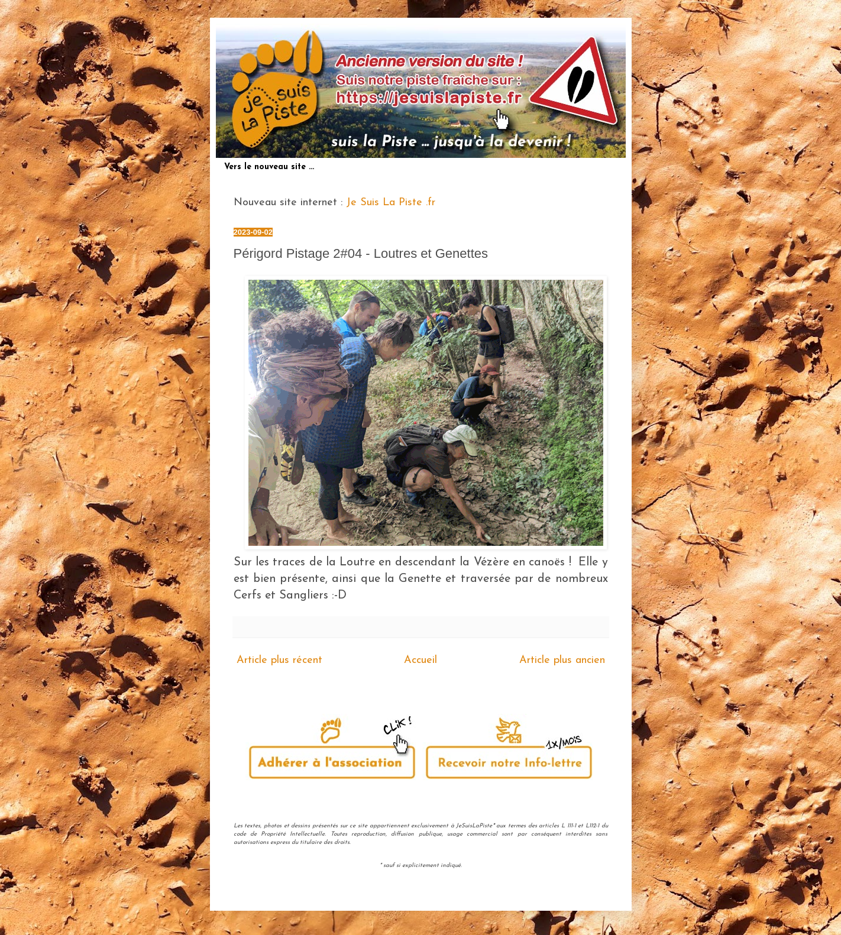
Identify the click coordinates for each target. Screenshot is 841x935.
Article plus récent (279, 660)
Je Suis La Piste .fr (390, 202)
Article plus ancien (562, 660)
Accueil (420, 660)
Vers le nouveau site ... (269, 167)
